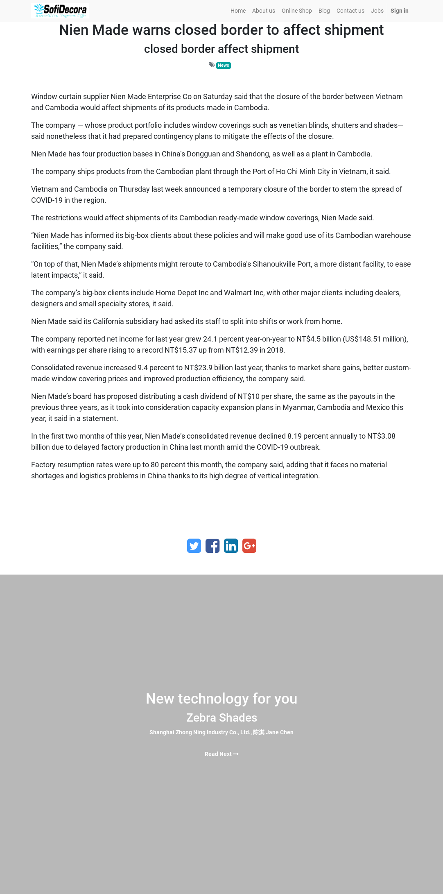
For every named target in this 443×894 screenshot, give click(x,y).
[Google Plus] (249, 546)
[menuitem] (238, 10)
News (223, 65)
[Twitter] (194, 546)
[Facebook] (212, 546)
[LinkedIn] (231, 546)
